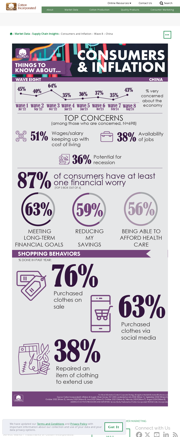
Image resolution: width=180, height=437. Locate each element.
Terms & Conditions (53, 414)
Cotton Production (100, 9)
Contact (8, 414)
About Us (9, 408)
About (50, 9)
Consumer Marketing (162, 9)
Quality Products (130, 9)
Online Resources (119, 3)
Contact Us (145, 3)
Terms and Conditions (50, 424)
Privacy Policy (78, 424)
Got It (113, 427)
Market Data (71, 9)
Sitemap (33, 414)
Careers (20, 414)
